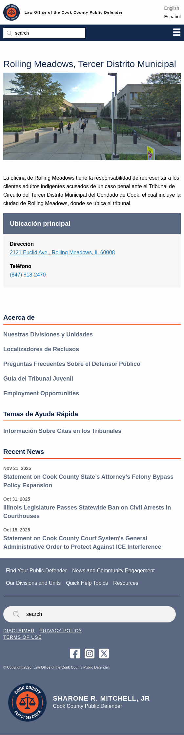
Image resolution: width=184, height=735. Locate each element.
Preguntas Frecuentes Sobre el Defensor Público (71, 364)
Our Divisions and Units (33, 583)
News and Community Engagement (113, 570)
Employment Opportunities (41, 393)
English (171, 8)
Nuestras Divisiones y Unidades (48, 334)
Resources (125, 583)
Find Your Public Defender (36, 570)
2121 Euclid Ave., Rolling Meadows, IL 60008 (62, 252)
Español (172, 16)
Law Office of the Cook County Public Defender (74, 12)
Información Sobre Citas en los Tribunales (62, 431)
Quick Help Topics (87, 583)
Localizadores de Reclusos (41, 349)
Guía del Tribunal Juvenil (38, 378)
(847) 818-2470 (28, 275)
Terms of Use (22, 637)
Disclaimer (19, 630)
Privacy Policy (61, 630)
